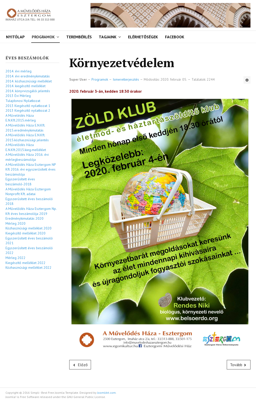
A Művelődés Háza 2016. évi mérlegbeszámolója (27, 157)
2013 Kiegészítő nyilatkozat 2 (28, 110)
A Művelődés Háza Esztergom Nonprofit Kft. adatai (28, 191)
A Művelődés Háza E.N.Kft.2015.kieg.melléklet (26, 147)
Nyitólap (15, 36)
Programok (43, 36)
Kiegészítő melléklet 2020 (26, 233)
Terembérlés (79, 36)
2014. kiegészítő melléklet (26, 86)
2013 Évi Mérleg (18, 95)
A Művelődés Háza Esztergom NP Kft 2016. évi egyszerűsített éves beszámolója (31, 169)
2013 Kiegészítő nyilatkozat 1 (28, 105)
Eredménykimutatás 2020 (25, 218)
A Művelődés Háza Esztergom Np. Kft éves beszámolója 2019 (31, 211)
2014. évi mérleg (19, 71)
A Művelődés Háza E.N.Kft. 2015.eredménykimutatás (25, 127)
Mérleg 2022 (16, 257)
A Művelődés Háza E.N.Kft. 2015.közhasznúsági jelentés (27, 137)
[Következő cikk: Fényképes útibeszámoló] (239, 364)
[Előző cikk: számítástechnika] (80, 364)
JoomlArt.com (106, 392)
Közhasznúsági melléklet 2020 (29, 228)
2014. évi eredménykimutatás (28, 76)
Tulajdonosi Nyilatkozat (23, 100)
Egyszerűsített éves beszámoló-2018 (20, 181)
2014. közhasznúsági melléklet (29, 81)
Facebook (174, 36)
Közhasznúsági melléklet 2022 (29, 267)
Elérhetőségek (143, 36)
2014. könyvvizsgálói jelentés (28, 91)
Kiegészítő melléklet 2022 (26, 262)
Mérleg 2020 (16, 223)
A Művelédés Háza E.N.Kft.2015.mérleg (21, 118)
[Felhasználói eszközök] (247, 80)
